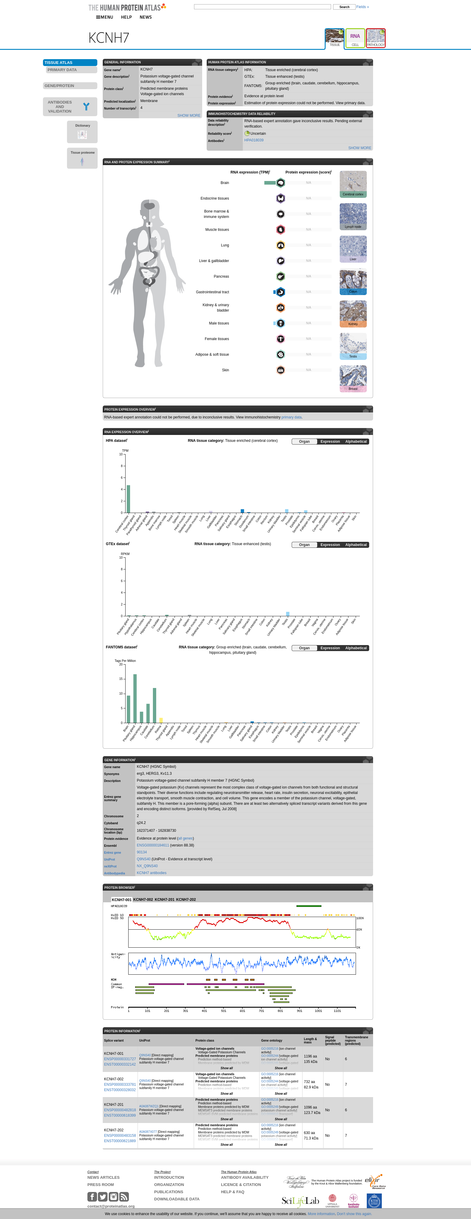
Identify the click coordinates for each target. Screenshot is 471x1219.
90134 (142, 852)
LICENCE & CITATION (241, 1184)
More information (321, 1214)
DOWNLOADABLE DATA (176, 1199)
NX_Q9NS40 (147, 866)
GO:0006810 (269, 1114)
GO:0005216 (269, 1048)
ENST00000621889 (120, 1141)
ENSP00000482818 (120, 1110)
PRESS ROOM (100, 1184)
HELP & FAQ (233, 1192)
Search (344, 7)
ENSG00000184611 (153, 845)
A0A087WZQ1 (149, 1106)
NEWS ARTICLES (103, 1177)
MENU (104, 17)
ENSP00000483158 (120, 1135)
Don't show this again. (354, 1214)
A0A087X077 (148, 1131)
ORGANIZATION (169, 1184)
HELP (126, 17)
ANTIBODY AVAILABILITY (245, 1177)
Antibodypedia (114, 873)
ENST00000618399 (120, 1115)
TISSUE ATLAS (58, 62)
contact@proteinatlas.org (111, 1206)
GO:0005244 (269, 1056)
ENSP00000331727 (120, 1059)
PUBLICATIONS (168, 1192)
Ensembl (110, 845)
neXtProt (110, 866)
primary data (291, 417)
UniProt (109, 859)
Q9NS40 (144, 859)
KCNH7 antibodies (152, 873)
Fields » (362, 7)
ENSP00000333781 (120, 1084)
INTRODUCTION (169, 1177)
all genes (185, 838)
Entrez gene (112, 852)
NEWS (146, 17)
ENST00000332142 (120, 1064)
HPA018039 (254, 140)
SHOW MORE (189, 115)
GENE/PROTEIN (59, 85)
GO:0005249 (269, 1063)
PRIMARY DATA (62, 70)
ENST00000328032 (120, 1090)
